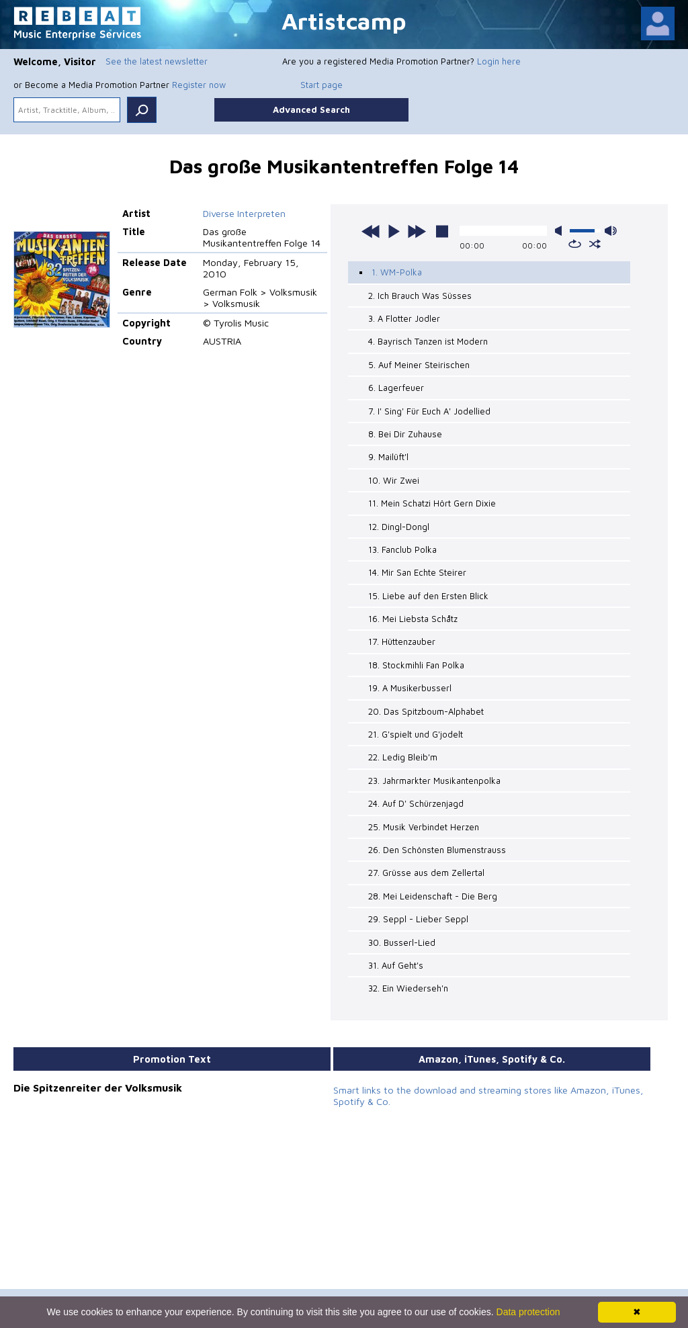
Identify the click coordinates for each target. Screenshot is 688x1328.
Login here (499, 61)
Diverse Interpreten (244, 213)
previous (370, 231)
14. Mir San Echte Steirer (417, 572)
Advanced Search (311, 109)
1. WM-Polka (397, 272)
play (393, 231)
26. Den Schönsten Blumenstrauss (437, 849)
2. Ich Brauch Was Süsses (420, 295)
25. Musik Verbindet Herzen (423, 827)
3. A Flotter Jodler (404, 318)
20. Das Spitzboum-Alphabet (426, 711)
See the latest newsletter (156, 61)
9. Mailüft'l (388, 456)
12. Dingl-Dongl (398, 526)
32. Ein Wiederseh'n (408, 988)
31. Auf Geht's (395, 965)
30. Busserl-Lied (401, 942)
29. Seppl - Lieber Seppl (418, 919)
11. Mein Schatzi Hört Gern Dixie (432, 503)
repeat (574, 244)
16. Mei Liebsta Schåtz (413, 618)
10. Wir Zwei (393, 480)
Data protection (528, 1312)
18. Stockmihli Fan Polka (416, 665)
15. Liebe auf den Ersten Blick (428, 595)
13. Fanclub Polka (402, 549)
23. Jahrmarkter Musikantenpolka (434, 780)
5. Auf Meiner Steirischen (419, 364)
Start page (321, 84)
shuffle (595, 244)
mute (561, 231)
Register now (199, 84)
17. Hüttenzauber (401, 641)
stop (442, 231)
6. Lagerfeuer (396, 387)
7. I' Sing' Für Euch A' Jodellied (429, 411)
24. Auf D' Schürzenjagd (416, 803)
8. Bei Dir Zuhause (405, 434)
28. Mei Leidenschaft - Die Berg (432, 896)
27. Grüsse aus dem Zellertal (426, 872)
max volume (611, 231)
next (416, 231)
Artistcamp (344, 20)
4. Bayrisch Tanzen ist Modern (428, 341)
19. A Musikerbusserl (410, 687)
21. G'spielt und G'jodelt (415, 734)
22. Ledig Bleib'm (402, 757)
